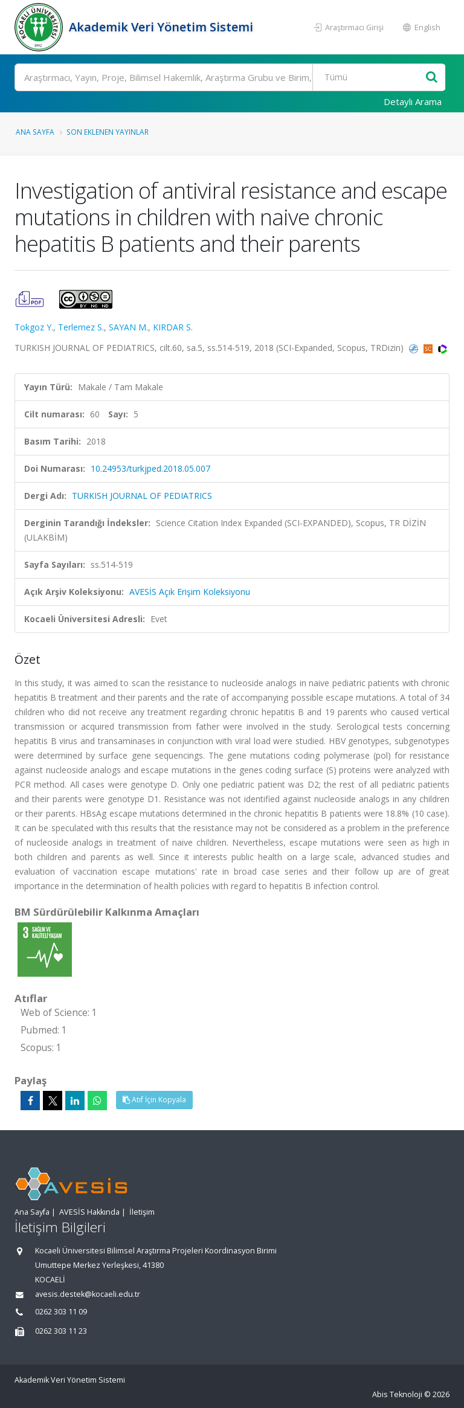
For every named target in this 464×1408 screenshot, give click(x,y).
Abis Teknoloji (397, 1394)
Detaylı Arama (413, 101)
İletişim (142, 1212)
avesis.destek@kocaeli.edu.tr (87, 1294)
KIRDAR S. (173, 327)
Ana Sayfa (35, 132)
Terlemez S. (81, 327)
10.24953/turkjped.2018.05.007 (150, 468)
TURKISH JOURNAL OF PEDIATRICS (142, 495)
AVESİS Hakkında (89, 1212)
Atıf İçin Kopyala (154, 1100)
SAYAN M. (128, 327)
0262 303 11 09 (61, 1312)
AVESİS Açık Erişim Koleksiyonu (189, 591)
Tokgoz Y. (33, 327)
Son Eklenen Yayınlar (107, 132)
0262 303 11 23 (61, 1331)
